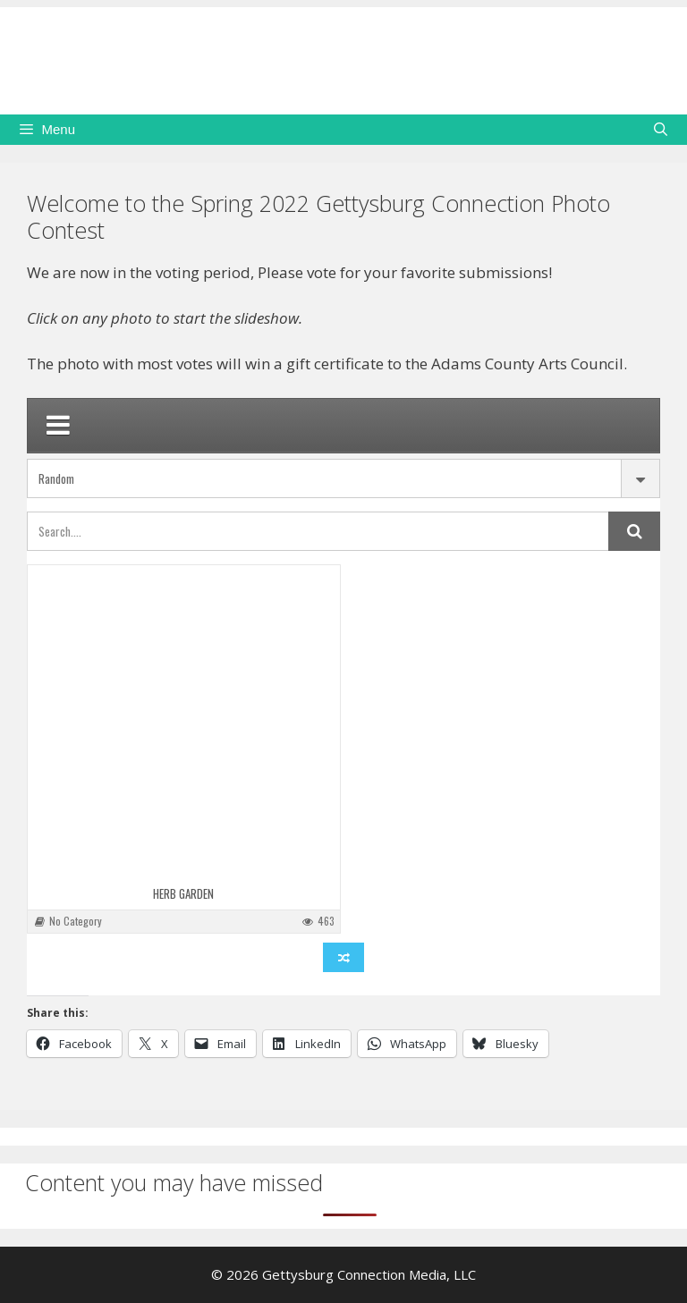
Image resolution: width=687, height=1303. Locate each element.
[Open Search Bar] (660, 129)
